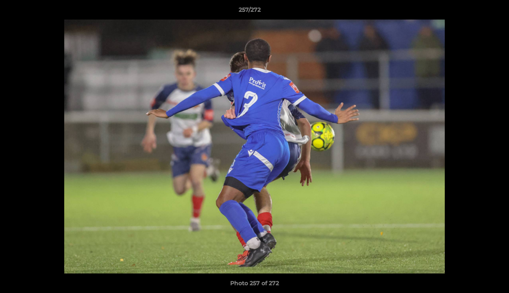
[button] (475, 11)
